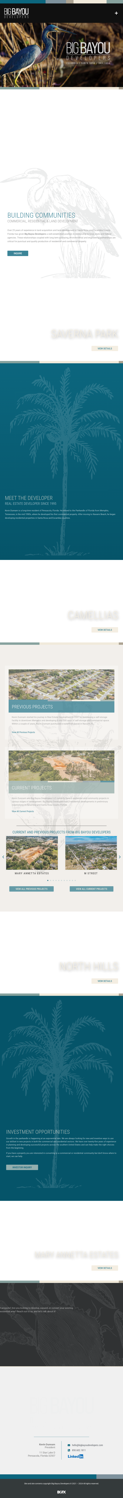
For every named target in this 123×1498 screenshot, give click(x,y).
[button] (116, 13)
